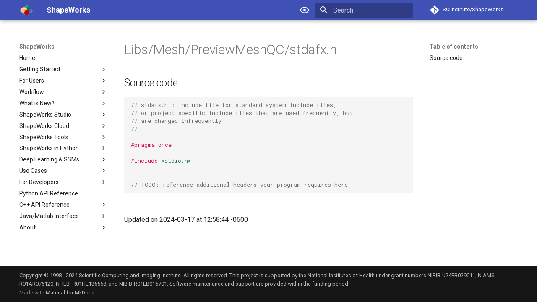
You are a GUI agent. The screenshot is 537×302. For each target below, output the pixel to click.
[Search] (364, 10)
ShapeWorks (37, 46)
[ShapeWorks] (26, 10)
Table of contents (454, 46)
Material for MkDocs (70, 292)
